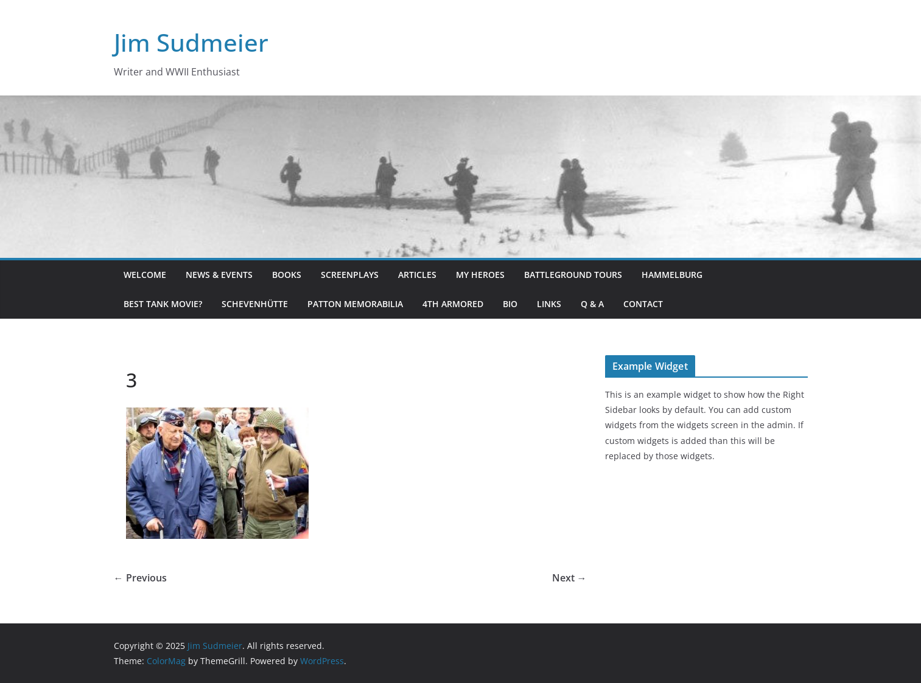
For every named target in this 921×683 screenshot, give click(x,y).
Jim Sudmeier (191, 42)
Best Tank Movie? (163, 304)
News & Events (219, 274)
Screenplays (350, 274)
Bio (510, 304)
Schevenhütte (255, 304)
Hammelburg (672, 274)
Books (286, 274)
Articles (417, 274)
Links (549, 304)
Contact (643, 304)
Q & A (592, 304)
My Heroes (480, 274)
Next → (569, 577)
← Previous (140, 577)
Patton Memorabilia (355, 304)
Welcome (145, 274)
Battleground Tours (573, 274)
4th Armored (452, 304)
